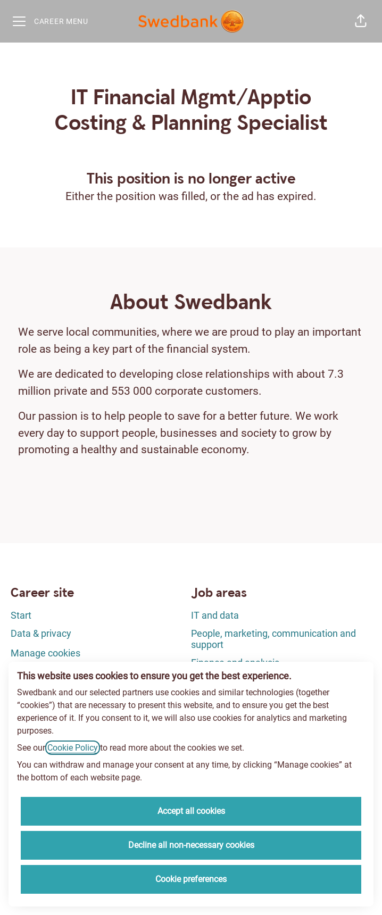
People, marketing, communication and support (273, 639)
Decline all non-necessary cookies (191, 845)
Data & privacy (41, 633)
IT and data (215, 615)
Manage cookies (45, 653)
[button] (361, 21)
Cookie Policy (72, 748)
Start (21, 615)
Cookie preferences (191, 879)
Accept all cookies (191, 811)
